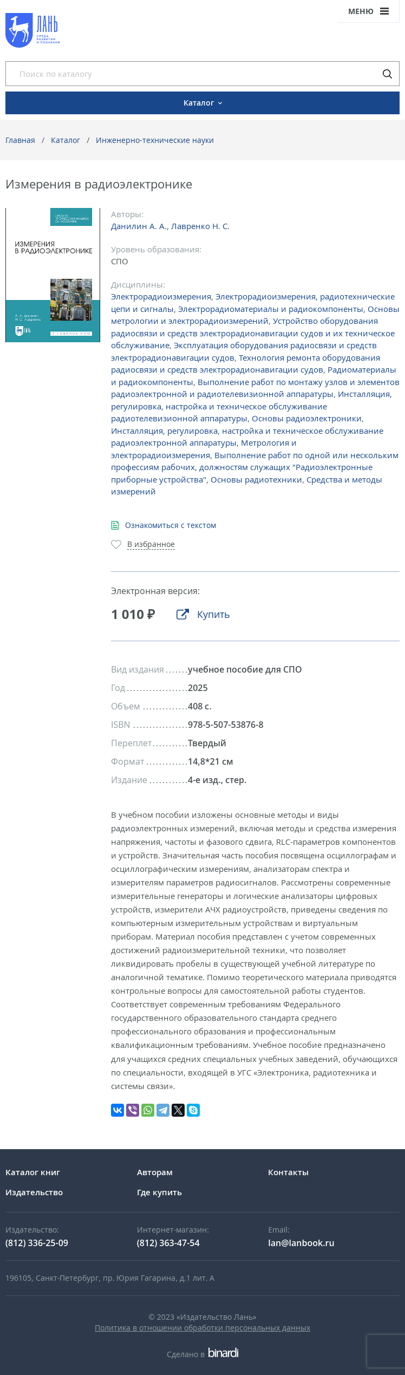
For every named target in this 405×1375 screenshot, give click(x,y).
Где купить (159, 1192)
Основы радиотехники (256, 479)
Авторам (155, 1172)
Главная (20, 140)
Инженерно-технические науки (155, 140)
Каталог (65, 140)
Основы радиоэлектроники (307, 418)
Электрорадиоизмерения (161, 296)
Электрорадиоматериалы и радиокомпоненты (270, 308)
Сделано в (202, 1354)
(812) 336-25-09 (36, 1243)
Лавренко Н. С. (200, 225)
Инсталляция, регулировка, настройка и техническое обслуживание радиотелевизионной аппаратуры (251, 405)
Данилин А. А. (139, 225)
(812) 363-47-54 (168, 1243)
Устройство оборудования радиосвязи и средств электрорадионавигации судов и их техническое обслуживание (253, 332)
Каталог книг (32, 1172)
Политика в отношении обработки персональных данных (202, 1327)
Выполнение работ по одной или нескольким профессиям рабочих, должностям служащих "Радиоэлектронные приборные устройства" (255, 467)
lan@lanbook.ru (301, 1243)
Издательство (34, 1192)
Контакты (288, 1172)
